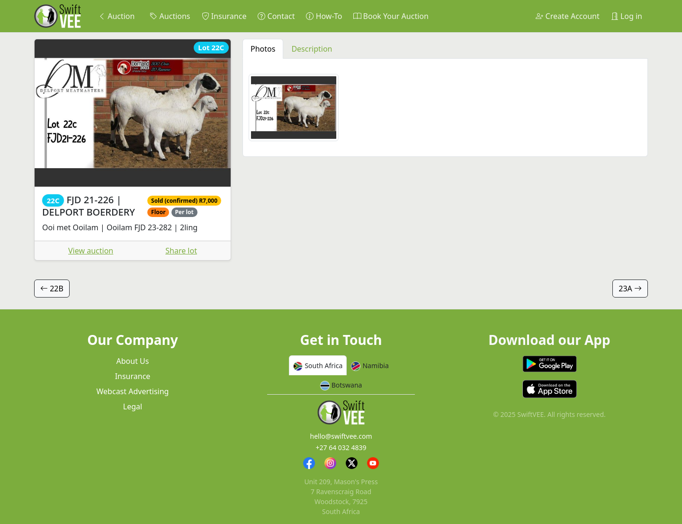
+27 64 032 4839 (340, 447)
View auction (90, 250)
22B (51, 288)
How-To (324, 16)
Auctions (170, 16)
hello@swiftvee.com (341, 436)
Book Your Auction (390, 16)
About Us (133, 361)
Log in (626, 16)
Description (311, 49)
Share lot (181, 250)
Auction (116, 16)
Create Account (567, 16)
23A (630, 288)
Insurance (224, 16)
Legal (132, 406)
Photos (263, 49)
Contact (276, 16)
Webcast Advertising (133, 391)
